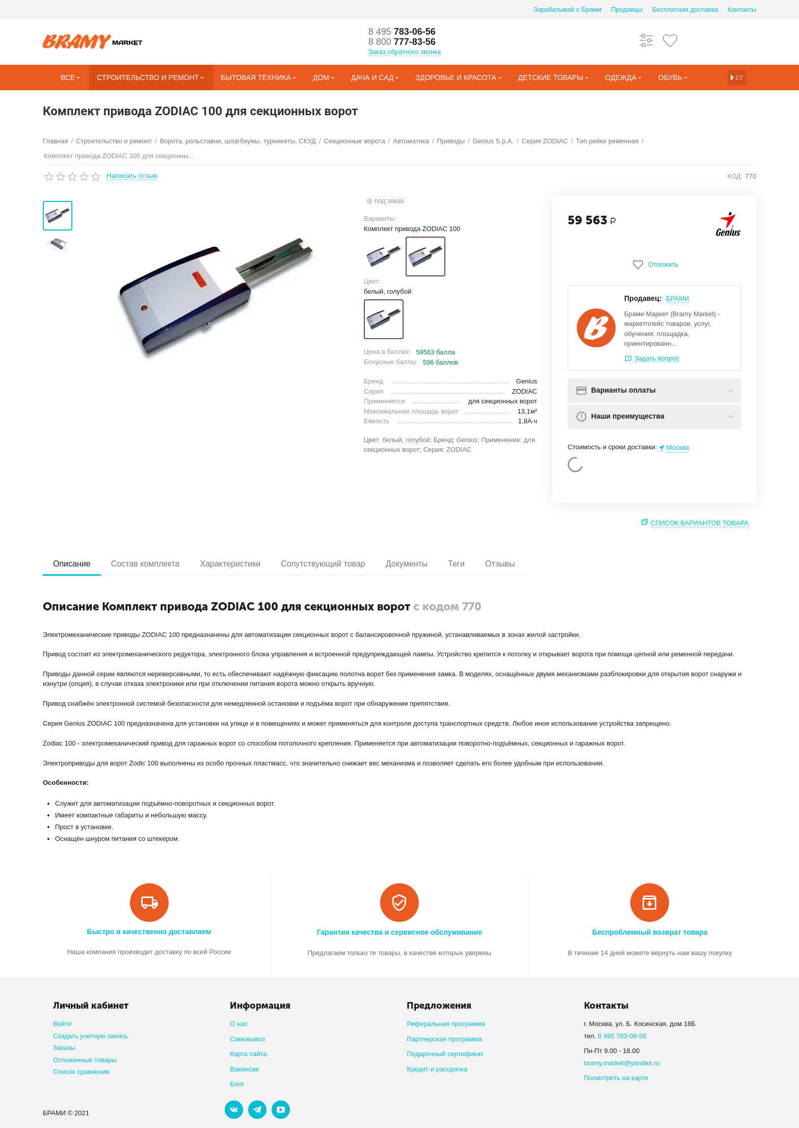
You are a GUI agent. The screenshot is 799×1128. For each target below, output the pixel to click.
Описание (72, 563)
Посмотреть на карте (616, 1078)
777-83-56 (402, 42)
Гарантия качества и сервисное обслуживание (399, 932)
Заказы (64, 1048)
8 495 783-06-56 (622, 1036)
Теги (456, 563)
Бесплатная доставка (685, 9)
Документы (407, 563)
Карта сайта (248, 1054)
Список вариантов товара (700, 523)
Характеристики (230, 563)
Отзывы (500, 563)
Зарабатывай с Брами (567, 9)
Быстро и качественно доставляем (149, 932)
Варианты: (380, 218)
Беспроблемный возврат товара (649, 932)
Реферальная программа (446, 1024)
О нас (239, 1024)
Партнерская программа (444, 1039)
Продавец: (642, 298)
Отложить (654, 265)
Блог (237, 1084)
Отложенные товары (85, 1060)
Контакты (742, 9)
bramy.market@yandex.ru (622, 1063)
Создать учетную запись (90, 1036)
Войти (62, 1024)
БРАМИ (677, 298)
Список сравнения (81, 1071)
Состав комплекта (145, 563)
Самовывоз (247, 1039)
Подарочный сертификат (445, 1054)
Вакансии (244, 1069)
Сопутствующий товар (323, 563)
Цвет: (372, 281)
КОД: (735, 176)
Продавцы (627, 9)
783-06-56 (402, 32)
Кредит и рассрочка (437, 1069)
